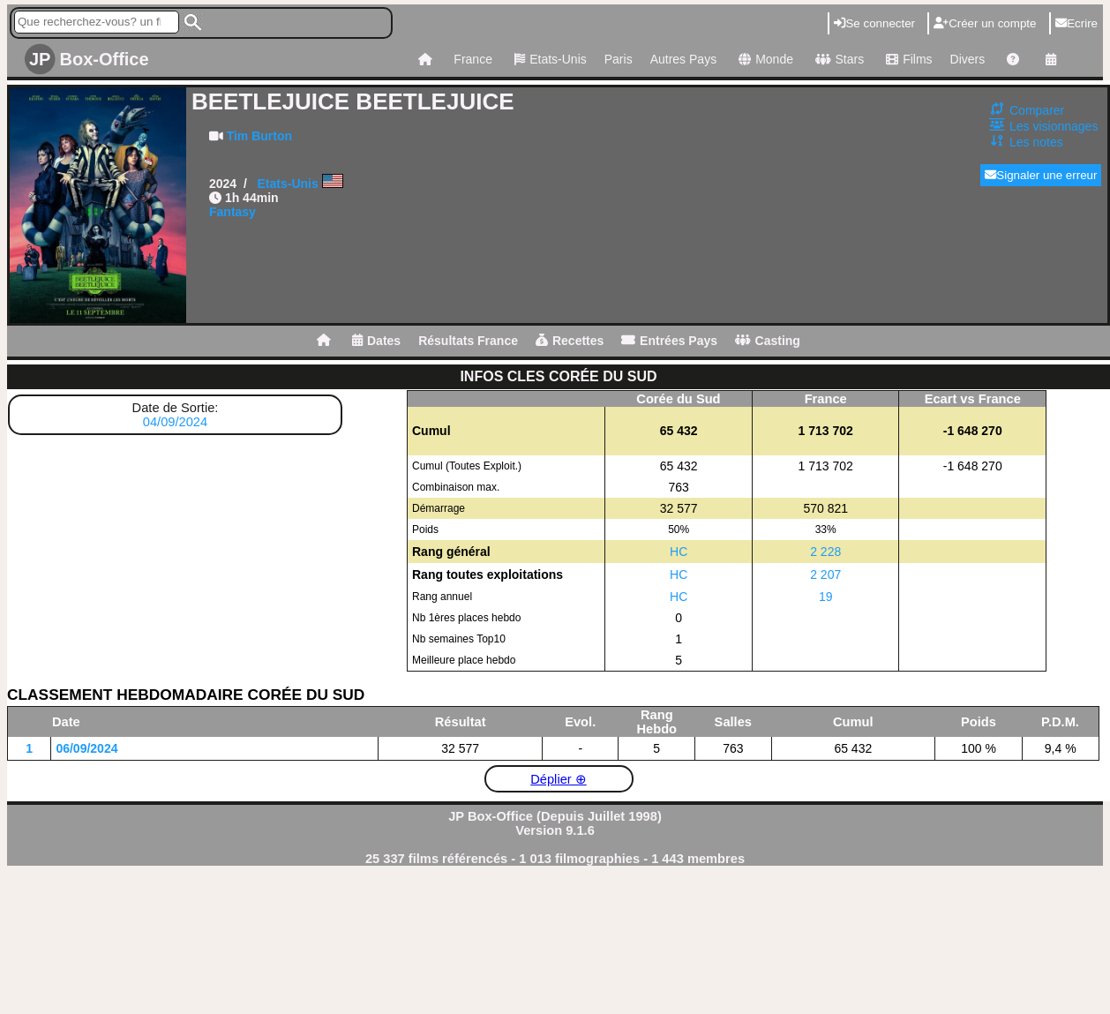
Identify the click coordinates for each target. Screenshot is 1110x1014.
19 (826, 597)
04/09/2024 (175, 422)
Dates (376, 341)
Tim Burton (259, 136)
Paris (618, 59)
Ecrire (1076, 23)
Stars (837, 59)
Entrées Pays (669, 341)
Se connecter (874, 23)
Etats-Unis (548, 59)
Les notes (1036, 142)
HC (678, 552)
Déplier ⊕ (558, 779)
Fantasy (232, 212)
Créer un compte (985, 23)
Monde (763, 59)
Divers (968, 59)
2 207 (825, 574)
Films (906, 59)
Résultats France (468, 341)
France (473, 59)
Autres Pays (683, 59)
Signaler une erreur (1041, 175)
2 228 (825, 552)
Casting (767, 341)
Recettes (570, 341)
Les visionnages (1053, 126)
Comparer (1036, 110)
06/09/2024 (86, 748)
